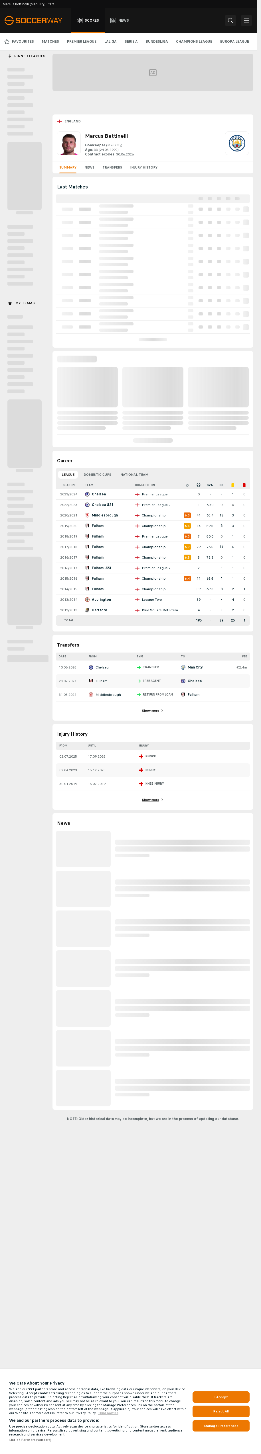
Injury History (143, 167)
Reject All (221, 1411)
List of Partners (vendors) (30, 1440)
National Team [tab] (134, 475)
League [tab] (68, 475)
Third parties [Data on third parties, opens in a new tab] (108, 1413)
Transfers (112, 167)
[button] (230, 20)
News (89, 167)
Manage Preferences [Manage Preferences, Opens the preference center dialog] (221, 1426)
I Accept (221, 1397)
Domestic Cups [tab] (97, 475)
